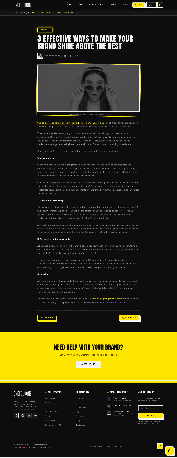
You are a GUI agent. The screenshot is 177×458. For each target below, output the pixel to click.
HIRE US (138, 5)
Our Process (81, 407)
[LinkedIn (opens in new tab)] (29, 415)
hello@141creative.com (122, 405)
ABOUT (81, 5)
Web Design (50, 398)
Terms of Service (104, 446)
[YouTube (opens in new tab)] (35, 415)
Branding (48, 416)
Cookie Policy (117, 446)
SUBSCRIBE (150, 416)
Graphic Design (51, 412)
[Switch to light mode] (160, 5)
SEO (46, 407)
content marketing (75, 123)
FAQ (77, 412)
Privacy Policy (91, 446)
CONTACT (125, 5)
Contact (79, 429)
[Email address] (150, 408)
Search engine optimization (51, 123)
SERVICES (69, 5)
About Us (80, 398)
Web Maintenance (52, 403)
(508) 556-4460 (119, 398)
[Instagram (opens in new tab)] (22, 415)
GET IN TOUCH (88, 364)
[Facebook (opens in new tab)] (16, 415)
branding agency (100, 298)
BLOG (101, 5)
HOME (16, 12)
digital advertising (95, 123)
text (119, 401)
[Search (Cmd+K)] (151, 5)
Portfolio (79, 416)
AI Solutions (50, 420)
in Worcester (115, 298)
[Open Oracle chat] (169, 450)
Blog (23, 12)
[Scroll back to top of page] (160, 446)
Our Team (80, 403)
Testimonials (81, 425)
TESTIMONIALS (112, 5)
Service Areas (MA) (53, 425)
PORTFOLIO (92, 5)
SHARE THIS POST (129, 318)
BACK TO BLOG (47, 318)
